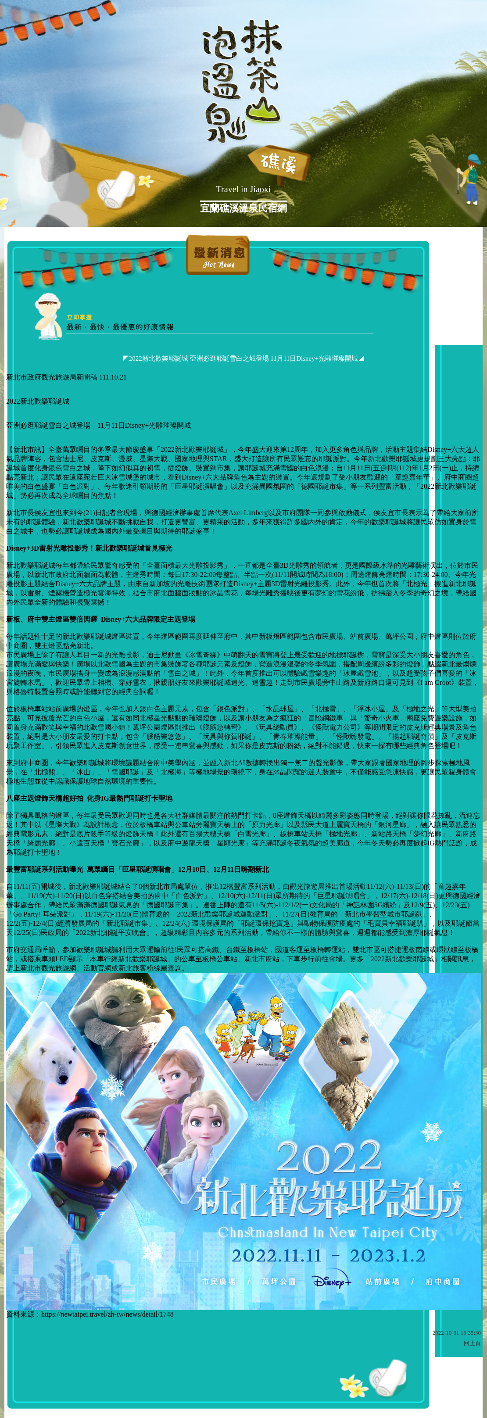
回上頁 (472, 1343)
